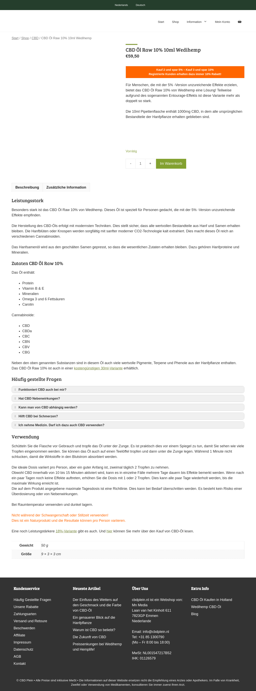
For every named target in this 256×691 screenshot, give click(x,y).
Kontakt (20, 664)
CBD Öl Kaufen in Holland (211, 600)
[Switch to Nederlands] (119, 5)
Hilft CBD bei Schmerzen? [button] (35, 416)
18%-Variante (66, 531)
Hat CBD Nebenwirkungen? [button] (36, 398)
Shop (175, 21)
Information (199, 22)
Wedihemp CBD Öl (206, 607)
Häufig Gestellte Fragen (32, 600)
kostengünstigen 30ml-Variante (98, 368)
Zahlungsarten (25, 614)
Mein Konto (222, 21)
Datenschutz (23, 649)
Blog (194, 614)
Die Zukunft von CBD (89, 637)
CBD (35, 38)
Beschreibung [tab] (27, 187)
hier (109, 531)
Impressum (22, 642)
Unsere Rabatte (26, 607)
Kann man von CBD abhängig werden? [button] (45, 407)
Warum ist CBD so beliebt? (94, 630)
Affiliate (19, 635)
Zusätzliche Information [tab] (66, 187)
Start (161, 21)
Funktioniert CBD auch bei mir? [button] (39, 390)
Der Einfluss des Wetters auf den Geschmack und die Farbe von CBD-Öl (97, 605)
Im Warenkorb (171, 164)
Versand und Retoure (30, 621)
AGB (17, 656)
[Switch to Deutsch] (138, 5)
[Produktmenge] (140, 164)
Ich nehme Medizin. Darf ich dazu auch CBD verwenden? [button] (58, 425)
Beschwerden (24, 628)
